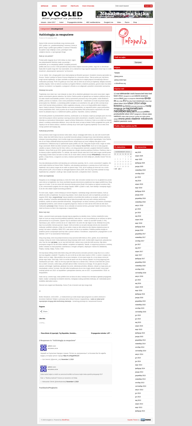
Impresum (44, 6)
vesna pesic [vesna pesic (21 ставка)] (124, 118)
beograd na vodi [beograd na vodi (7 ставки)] (129, 96)
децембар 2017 (140, 234)
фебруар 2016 (140, 294)
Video (119, 22)
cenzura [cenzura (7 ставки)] (116, 98)
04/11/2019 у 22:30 (53, 369)
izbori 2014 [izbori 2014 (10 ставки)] (123, 103)
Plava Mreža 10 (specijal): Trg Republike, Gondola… (58, 333)
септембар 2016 (140, 273)
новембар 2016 (140, 266)
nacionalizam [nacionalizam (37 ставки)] (134, 108)
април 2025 (139, 156)
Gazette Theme (132, 420)
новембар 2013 (140, 379)
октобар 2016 (139, 269)
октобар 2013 (139, 382)
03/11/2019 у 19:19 (53, 348)
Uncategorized (57, 29)
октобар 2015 (139, 308)
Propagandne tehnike (74, 22)
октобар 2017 (139, 241)
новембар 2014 (140, 344)
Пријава (117, 73)
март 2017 (138, 255)
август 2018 (139, 205)
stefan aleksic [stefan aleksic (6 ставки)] (146, 116)
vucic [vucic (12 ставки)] (130, 121)
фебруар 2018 (140, 227)
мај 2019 (138, 181)
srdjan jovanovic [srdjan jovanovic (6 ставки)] (130, 116)
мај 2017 (138, 248)
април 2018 (139, 220)
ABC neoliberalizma (93, 22)
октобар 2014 (139, 347)
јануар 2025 (139, 166)
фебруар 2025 (140, 163)
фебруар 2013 (140, 411)
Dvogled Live (108, 22)
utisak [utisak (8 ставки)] (116, 119)
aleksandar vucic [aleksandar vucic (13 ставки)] (127, 93)
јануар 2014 (139, 372)
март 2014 (138, 365)
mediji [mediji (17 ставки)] (148, 106)
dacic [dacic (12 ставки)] (121, 98)
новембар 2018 (140, 202)
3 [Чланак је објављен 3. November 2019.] (130, 157)
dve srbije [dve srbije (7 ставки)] (120, 101)
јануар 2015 (139, 336)
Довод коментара (120, 80)
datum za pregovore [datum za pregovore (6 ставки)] (130, 98)
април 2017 (139, 251)
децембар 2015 (140, 301)
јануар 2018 (139, 230)
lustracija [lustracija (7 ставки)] (133, 106)
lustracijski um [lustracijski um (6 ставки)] (141, 106)
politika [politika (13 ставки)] (146, 111)
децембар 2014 (140, 340)
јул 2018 (138, 209)
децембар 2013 (140, 375)
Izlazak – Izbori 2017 (48, 22)
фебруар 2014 (140, 368)
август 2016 (139, 276)
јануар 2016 (139, 297)
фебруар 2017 (140, 258)
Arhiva (54, 6)
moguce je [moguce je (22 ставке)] (119, 108)
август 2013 (139, 390)
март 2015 (138, 329)
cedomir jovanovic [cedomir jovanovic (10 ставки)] (141, 96)
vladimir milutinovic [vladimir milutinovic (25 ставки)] (142, 118)
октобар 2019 (139, 173)
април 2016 (139, 287)
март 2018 (138, 223)
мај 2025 (138, 152)
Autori (61, 22)
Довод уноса (118, 76)
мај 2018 (138, 216)
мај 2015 (138, 322)
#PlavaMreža (96, 155)
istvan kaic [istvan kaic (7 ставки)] (148, 101)
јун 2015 (138, 319)
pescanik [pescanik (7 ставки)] (140, 112)
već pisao (54, 242)
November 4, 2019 (72, 382)
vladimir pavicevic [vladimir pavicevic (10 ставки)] (120, 121)
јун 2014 (138, 361)
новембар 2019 (140, 170)
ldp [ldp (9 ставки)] (124, 106)
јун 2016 (138, 280)
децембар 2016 (140, 262)
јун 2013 (138, 397)
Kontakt (64, 6)
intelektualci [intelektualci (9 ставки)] (140, 101)
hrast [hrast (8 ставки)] (134, 101)
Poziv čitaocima (88, 6)
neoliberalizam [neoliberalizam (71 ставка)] (125, 111)
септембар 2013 (140, 386)
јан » (120, 169)
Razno (127, 22)
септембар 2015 (140, 312)
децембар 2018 (140, 198)
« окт (115, 169)
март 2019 (138, 188)
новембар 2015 (140, 305)
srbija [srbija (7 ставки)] (123, 116)
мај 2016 (138, 283)
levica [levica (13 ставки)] (127, 106)
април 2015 (139, 326)
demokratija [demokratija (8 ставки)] (140, 98)
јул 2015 (138, 315)
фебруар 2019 (140, 191)
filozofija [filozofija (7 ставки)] (129, 101)
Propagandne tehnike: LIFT (101, 333)
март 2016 (138, 290)
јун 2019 (138, 177)
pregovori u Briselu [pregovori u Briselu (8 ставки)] (141, 114)
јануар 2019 (139, 195)
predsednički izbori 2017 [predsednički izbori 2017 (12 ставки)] (124, 114)
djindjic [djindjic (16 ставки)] (147, 98)
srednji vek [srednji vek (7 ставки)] (138, 116)
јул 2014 (138, 358)
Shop (135, 22)
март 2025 (138, 159)
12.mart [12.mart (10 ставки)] (117, 94)
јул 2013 (138, 393)
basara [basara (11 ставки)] (138, 94)
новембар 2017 (140, 237)
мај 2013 (138, 400)
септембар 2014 (140, 351)
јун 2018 (138, 212)
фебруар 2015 (140, 333)
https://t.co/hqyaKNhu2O (71, 356)
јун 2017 (138, 244)
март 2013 (138, 407)
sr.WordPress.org (120, 83)
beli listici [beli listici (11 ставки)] (145, 94)
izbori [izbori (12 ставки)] (116, 103)
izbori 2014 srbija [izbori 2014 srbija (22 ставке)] (137, 103)
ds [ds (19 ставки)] (115, 100)
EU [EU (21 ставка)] (124, 100)
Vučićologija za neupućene (56, 34)
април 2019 (139, 184)
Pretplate (75, 6)
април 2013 (139, 404)
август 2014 (139, 354)
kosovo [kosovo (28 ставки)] (118, 105)
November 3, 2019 (67, 359)
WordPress (65, 420)
